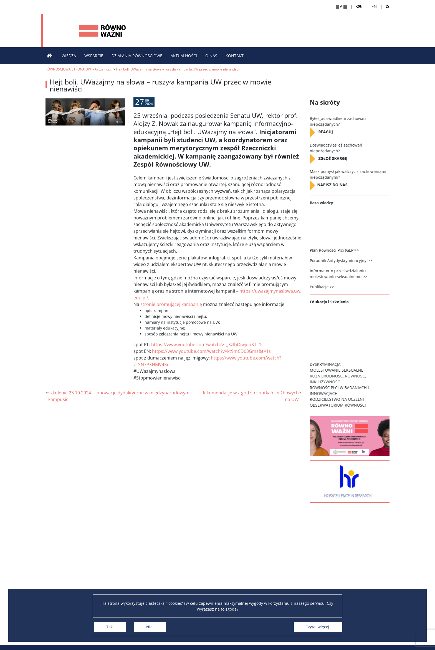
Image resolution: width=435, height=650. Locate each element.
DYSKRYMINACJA (328, 364)
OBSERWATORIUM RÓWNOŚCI (341, 405)
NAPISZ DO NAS (336, 185)
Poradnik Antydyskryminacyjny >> (344, 260)
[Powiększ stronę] (337, 7)
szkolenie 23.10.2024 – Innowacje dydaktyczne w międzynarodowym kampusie (118, 396)
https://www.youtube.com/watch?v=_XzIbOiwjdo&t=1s (207, 357)
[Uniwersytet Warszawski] (86, 30)
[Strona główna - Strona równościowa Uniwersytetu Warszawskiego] (170, 30)
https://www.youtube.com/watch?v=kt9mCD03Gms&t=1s (211, 363)
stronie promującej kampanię (171, 316)
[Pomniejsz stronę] (345, 7)
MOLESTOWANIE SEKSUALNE (340, 370)
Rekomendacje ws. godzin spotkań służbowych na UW (250, 396)
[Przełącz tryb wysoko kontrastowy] (359, 7)
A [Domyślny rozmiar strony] (341, 6)
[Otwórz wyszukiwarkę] (385, 7)
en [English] (374, 6)
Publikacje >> (325, 286)
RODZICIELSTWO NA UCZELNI (340, 399)
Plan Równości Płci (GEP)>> (337, 250)
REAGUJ (329, 132)
